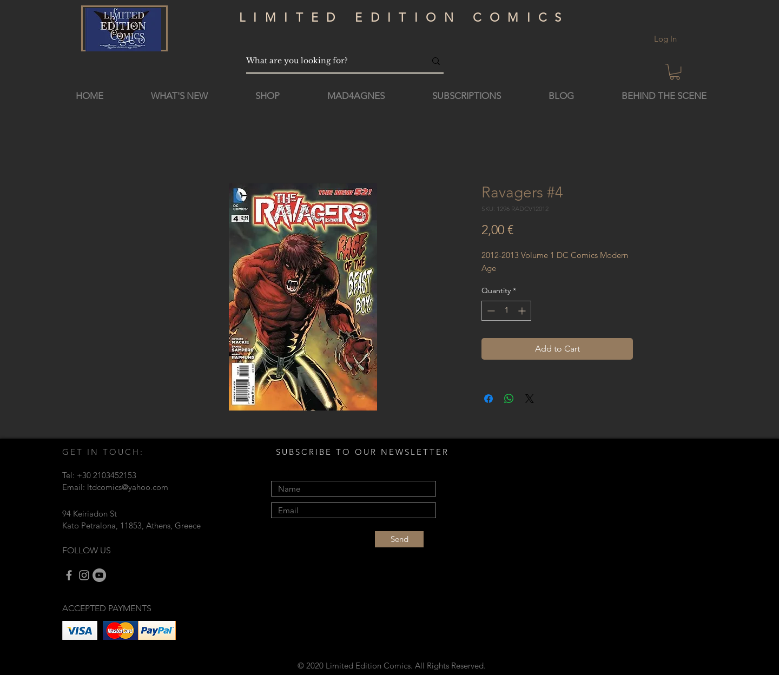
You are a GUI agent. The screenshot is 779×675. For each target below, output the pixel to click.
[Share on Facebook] (488, 398)
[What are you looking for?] (328, 60)
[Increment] (523, 310)
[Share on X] (529, 398)
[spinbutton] (506, 310)
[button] (674, 72)
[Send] (399, 539)
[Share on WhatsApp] (509, 398)
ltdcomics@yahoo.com (127, 487)
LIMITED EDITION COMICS (404, 17)
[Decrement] (490, 310)
